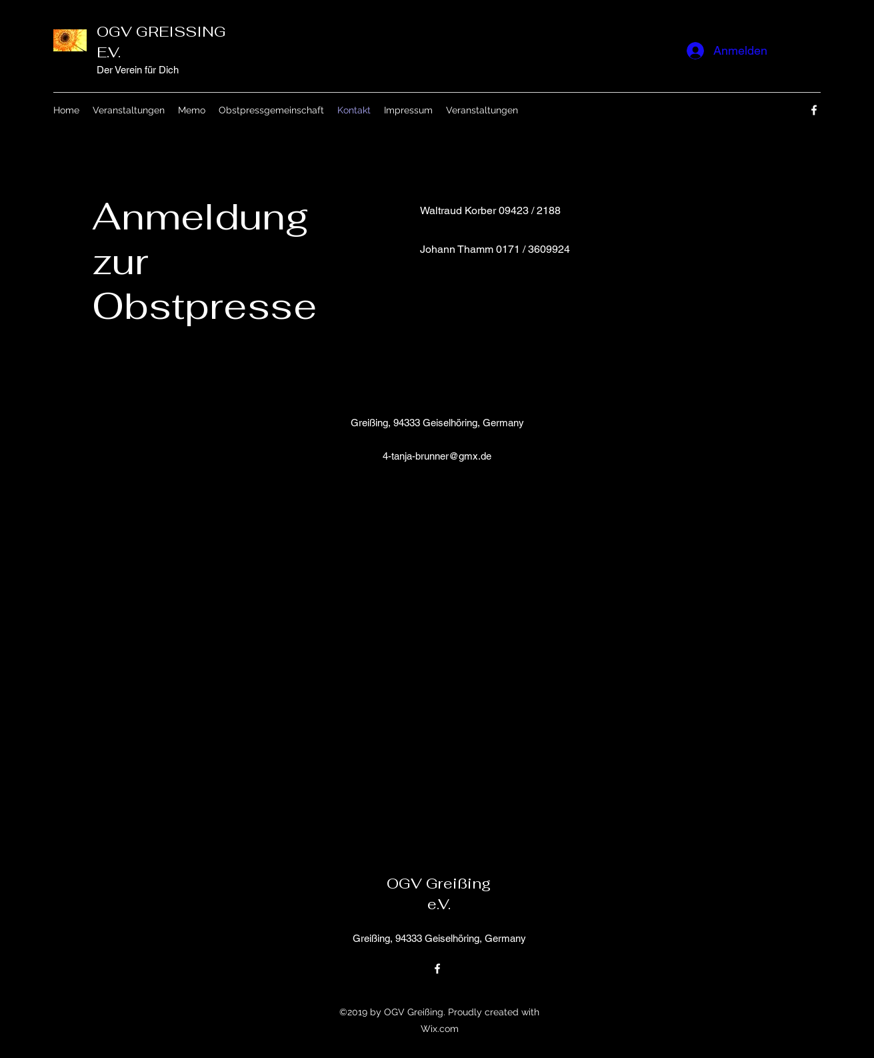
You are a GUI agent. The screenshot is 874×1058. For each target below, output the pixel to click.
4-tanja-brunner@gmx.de (437, 456)
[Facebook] (814, 110)
